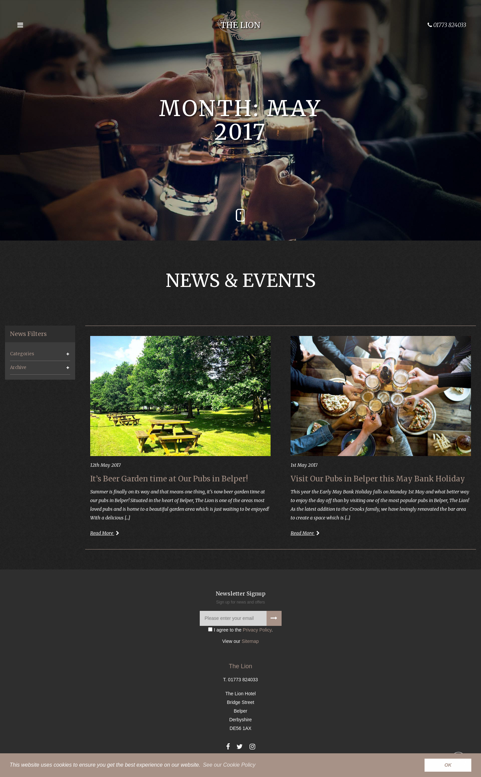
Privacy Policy (257, 630)
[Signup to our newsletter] (274, 618)
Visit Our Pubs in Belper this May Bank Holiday (378, 478)
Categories (22, 354)
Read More (104, 533)
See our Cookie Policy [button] (229, 765)
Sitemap (250, 641)
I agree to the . (240, 630)
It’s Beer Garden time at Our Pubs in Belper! (169, 478)
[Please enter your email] (241, 618)
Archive (18, 367)
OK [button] (448, 765)
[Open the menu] (20, 25)
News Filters (28, 334)
